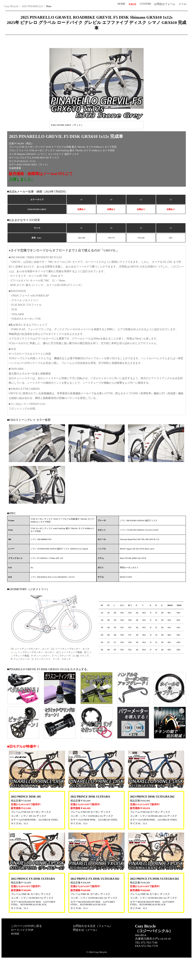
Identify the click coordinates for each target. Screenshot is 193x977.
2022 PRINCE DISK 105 (26, 814)
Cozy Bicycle (11, 6)
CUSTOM (145, 3)
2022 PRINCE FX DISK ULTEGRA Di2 (94, 896)
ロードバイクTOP (22, 947)
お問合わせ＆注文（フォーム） (93, 943)
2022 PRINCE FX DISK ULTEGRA (33, 896)
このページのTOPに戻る (26, 943)
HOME (121, 3)
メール (182, 4)
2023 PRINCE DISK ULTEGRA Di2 (152, 814)
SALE (132, 4)
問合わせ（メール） (85, 947)
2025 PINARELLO (32, 6)
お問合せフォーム (164, 4)
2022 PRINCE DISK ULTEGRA (90, 814)
